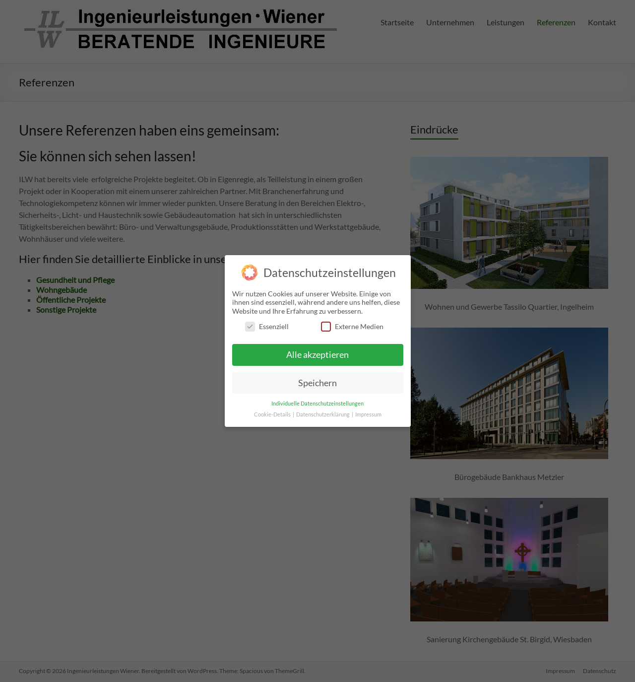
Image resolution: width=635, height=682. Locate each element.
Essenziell (267, 322)
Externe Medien (352, 322)
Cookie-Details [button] (273, 410)
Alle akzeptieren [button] (317, 350)
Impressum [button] (368, 410)
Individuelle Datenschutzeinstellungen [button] (317, 399)
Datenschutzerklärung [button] (323, 410)
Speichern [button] (317, 378)
